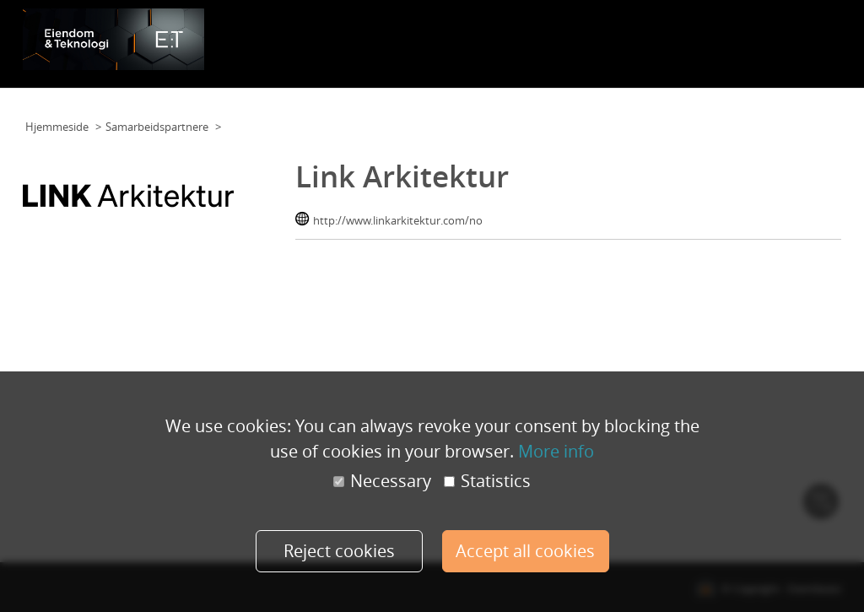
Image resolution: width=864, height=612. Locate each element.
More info (556, 451)
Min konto (810, 38)
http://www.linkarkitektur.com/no (398, 220)
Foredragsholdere (567, 38)
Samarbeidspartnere (677, 38)
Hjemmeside (57, 126)
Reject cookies (339, 550)
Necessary (382, 481)
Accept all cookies (525, 550)
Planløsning (481, 38)
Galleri (757, 38)
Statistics (487, 481)
